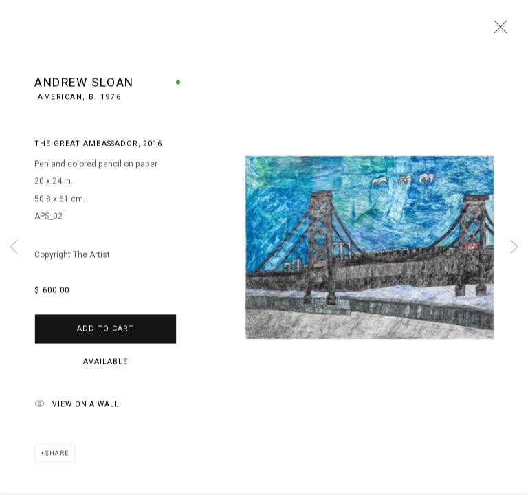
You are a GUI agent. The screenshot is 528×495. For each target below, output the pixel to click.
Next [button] (514, 247)
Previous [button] (14, 247)
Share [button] (57, 456)
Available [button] (105, 364)
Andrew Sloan (84, 85)
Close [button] (497, 31)
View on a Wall (77, 407)
